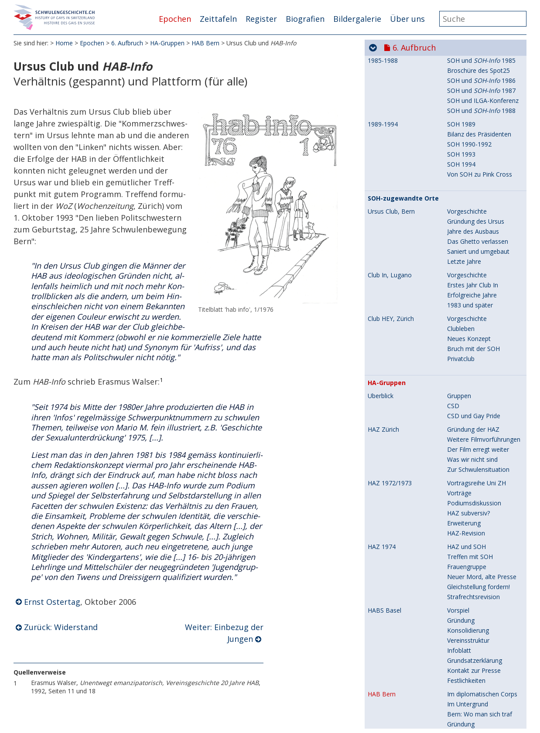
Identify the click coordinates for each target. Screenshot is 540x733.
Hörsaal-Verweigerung (478, 223)
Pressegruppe (466, 515)
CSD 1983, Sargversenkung (485, 391)
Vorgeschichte (467, 634)
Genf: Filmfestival (471, 684)
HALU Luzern (386, 361)
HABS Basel (384, 90)
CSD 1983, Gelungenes (479, 421)
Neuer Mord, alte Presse (481, 56)
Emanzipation (466, 297)
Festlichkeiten (466, 160)
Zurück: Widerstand (61, 627)
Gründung (461, 99)
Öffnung (379, 601)
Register (261, 19)
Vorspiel (458, 89)
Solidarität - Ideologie (477, 535)
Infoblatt (459, 130)
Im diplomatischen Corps (482, 173)
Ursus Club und (482, 243)
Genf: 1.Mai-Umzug (474, 694)
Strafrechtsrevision (473, 76)
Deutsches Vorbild (393, 582)
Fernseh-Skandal (470, 714)
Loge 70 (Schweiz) (396, 569)
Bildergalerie (357, 19)
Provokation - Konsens (479, 545)
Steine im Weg (467, 371)
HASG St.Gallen (389, 277)
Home (64, 43)
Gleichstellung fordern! (478, 66)
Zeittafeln (218, 19)
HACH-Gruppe (466, 485)
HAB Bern (205, 43)
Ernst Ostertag (52, 602)
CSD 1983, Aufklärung (478, 401)
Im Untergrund (467, 183)
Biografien (305, 19)
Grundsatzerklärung (474, 140)
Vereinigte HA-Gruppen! (480, 444)
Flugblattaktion (468, 337)
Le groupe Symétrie (474, 664)
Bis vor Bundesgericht (478, 347)
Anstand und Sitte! (472, 704)
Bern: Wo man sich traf (479, 193)
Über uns (407, 19)
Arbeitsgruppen (468, 307)
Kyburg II (459, 474)
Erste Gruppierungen (476, 644)
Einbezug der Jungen (475, 253)
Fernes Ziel (462, 495)
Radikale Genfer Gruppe (480, 654)
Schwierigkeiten (469, 287)
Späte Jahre (463, 431)
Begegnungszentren (475, 381)
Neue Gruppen (467, 525)
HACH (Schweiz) (390, 445)
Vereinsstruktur (468, 120)
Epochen (175, 19)
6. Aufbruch (127, 43)
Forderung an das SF (476, 327)
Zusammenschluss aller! (481, 454)
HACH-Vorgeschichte (476, 464)
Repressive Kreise (472, 263)
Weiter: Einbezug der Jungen (224, 633)
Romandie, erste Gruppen (404, 634)
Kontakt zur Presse (474, 150)
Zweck (377, 592)
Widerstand (463, 233)
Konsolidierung (468, 110)
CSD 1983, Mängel (473, 411)
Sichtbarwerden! (393, 621)
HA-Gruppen (167, 43)
